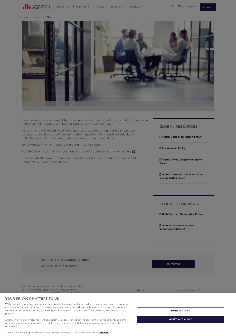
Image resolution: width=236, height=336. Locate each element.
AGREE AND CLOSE (180, 319)
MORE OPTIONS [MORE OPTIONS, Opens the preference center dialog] (180, 310)
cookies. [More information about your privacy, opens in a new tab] (104, 332)
